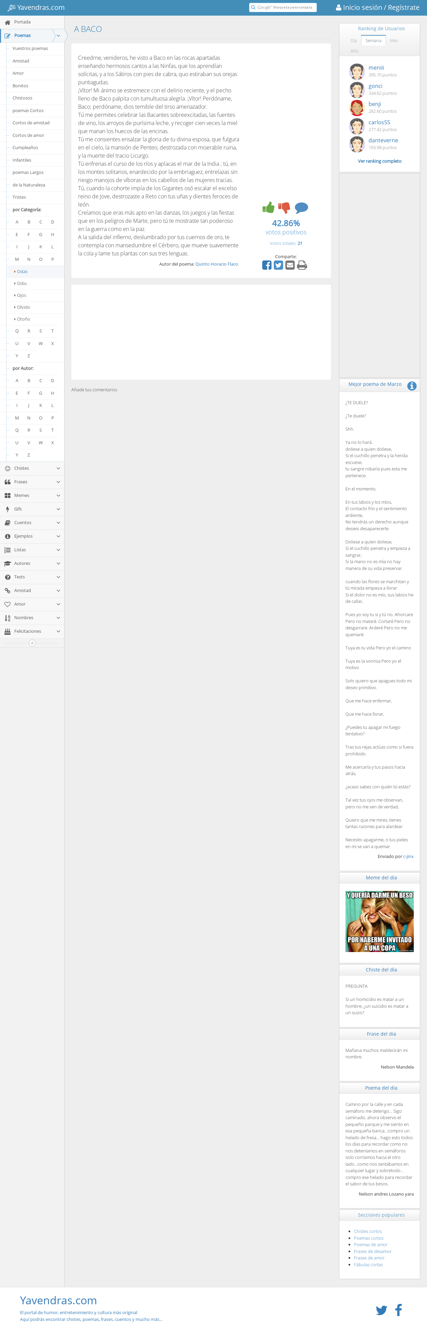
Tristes (19, 197)
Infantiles (22, 160)
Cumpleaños (25, 147)
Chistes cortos (368, 1231)
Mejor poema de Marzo (375, 384)
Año (355, 51)
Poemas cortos (369, 1238)
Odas (21, 271)
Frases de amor (369, 1258)
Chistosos (22, 98)
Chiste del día (381, 969)
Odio (20, 283)
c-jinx (408, 856)
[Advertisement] (201, 332)
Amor (18, 73)
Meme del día (381, 877)
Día (354, 40)
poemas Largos (28, 172)
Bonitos (20, 86)
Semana (373, 40)
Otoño (22, 319)
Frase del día (381, 1034)
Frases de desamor (373, 1251)
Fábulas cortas (368, 1264)
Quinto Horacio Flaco (216, 264)
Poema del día (381, 1088)
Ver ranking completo (380, 161)
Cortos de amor (28, 135)
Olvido (22, 307)
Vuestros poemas (30, 48)
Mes (394, 40)
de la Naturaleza (29, 185)
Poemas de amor (371, 1244)
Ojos (20, 295)
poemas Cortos (28, 110)
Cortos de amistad (31, 123)
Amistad (21, 61)
